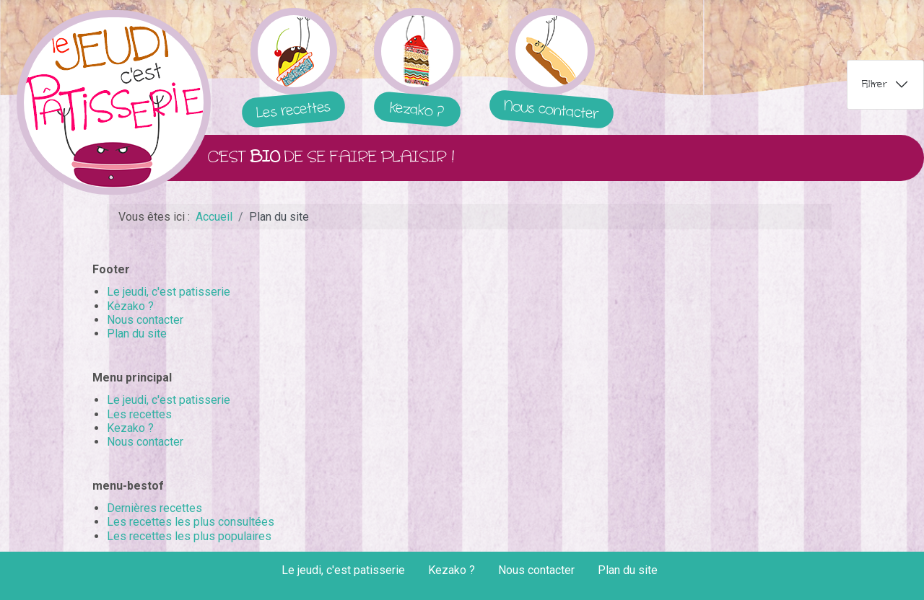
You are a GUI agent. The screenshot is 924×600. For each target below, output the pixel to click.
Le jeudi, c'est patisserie (168, 292)
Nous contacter (145, 320)
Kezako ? (130, 306)
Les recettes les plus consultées (190, 522)
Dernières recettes (154, 508)
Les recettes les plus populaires (189, 536)
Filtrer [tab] (874, 84)
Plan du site (137, 333)
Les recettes (139, 414)
